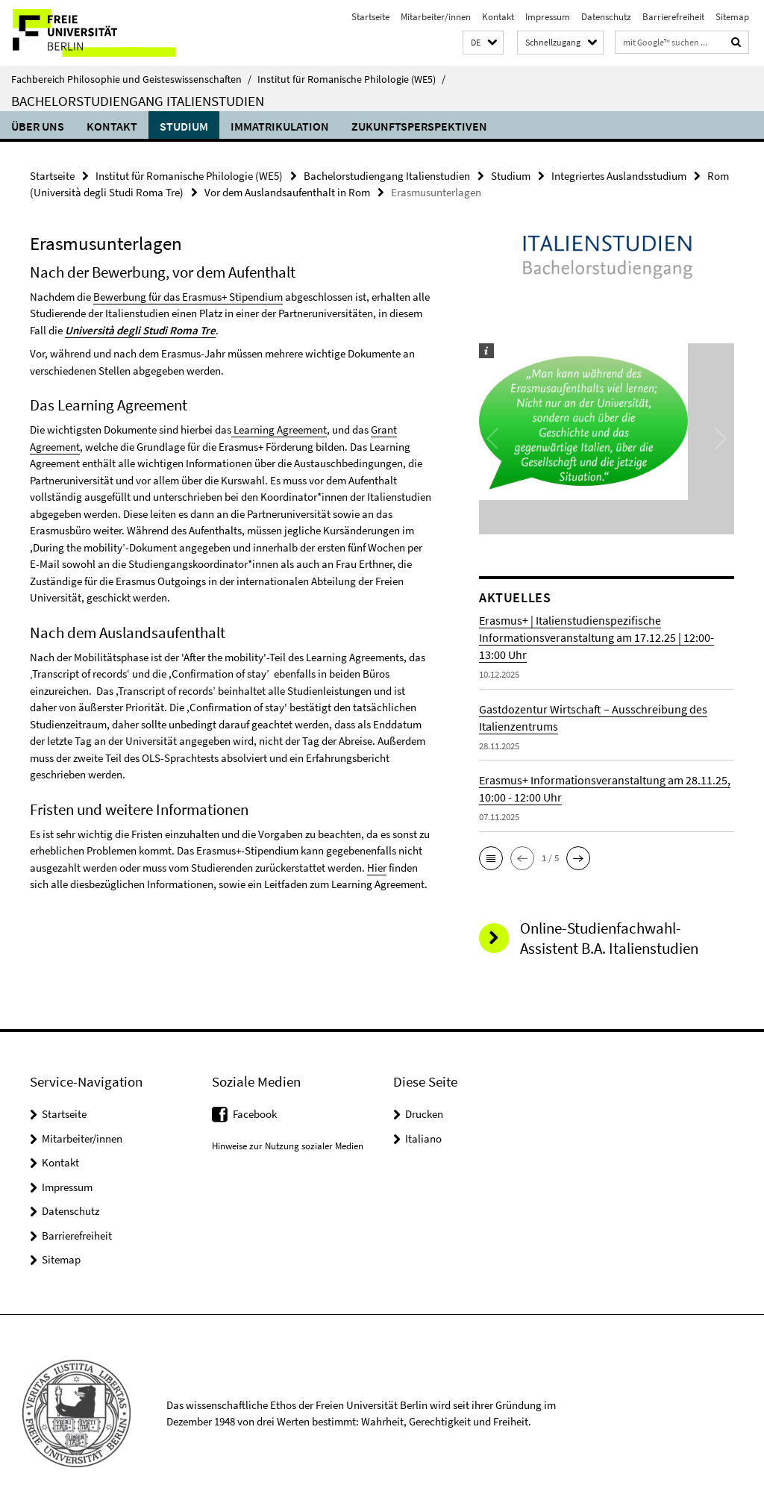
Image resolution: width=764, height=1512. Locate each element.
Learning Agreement (279, 429)
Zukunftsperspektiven (419, 126)
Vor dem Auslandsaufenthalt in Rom (287, 192)
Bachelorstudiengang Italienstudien (137, 101)
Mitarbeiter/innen (436, 16)
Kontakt (498, 16)
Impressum (547, 16)
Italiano (423, 1138)
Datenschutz (606, 16)
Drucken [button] (424, 1114)
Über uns (37, 126)
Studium (184, 126)
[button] (483, 43)
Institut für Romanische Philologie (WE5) (351, 79)
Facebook (255, 1114)
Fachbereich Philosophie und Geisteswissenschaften (131, 79)
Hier (376, 867)
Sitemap (732, 16)
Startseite (370, 16)
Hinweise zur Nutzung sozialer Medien (287, 1146)
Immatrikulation (280, 126)
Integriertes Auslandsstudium (618, 176)
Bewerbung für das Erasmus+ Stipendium (188, 297)
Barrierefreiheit (673, 16)
